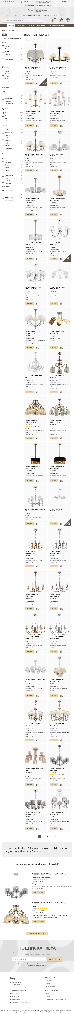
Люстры (11, 25)
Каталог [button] (16, 15)
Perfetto (7, 79)
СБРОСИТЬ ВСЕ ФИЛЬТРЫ (12, 38)
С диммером (9, 200)
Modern (7, 54)
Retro (6, 84)
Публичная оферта (17, 999)
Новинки (47, 15)
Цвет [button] (4, 158)
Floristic (7, 51)
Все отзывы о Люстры (37, 933)
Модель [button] (5, 67)
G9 (6, 120)
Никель (7, 173)
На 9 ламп (8, 145)
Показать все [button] (6, 87)
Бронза (7, 167)
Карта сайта (15, 996)
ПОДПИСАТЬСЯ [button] (54, 959)
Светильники (21, 25)
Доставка (49, 980)
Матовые (8, 195)
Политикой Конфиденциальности (46, 963)
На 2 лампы (8, 151)
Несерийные (9, 59)
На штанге (8, 98)
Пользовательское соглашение (20, 1002)
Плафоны (31, 25)
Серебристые (9, 175)
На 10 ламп (8, 148)
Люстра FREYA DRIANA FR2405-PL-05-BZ (50, 903)
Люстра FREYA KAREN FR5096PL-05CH (49, 874)
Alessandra (8, 74)
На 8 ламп (8, 143)
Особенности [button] (7, 191)
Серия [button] (4, 42)
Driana (7, 76)
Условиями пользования (35, 965)
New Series (8, 57)
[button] (43, 2)
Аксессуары (41, 25)
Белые (7, 165)
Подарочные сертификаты (56, 25)
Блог (47, 993)
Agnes (7, 71)
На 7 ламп (8, 140)
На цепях (8, 96)
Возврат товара (51, 986)
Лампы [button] (5, 126)
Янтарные (8, 183)
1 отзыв (37, 426)
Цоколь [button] (5, 109)
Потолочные (9, 103)
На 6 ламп (8, 138)
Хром (6, 178)
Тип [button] (3, 92)
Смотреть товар (39, 892)
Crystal (7, 49)
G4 (6, 118)
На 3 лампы (8, 130)
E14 (6, 113)
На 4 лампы (8, 132)
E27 (6, 115)
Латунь (7, 170)
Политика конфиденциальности (56, 999)
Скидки (48, 996)
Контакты (57, 15)
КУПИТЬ (29, 83)
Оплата (48, 983)
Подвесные (8, 101)
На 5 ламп (8, 135)
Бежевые (8, 162)
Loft (6, 62)
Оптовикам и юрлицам (31, 15)
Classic (7, 46)
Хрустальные (9, 197)
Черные (7, 180)
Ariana (7, 81)
